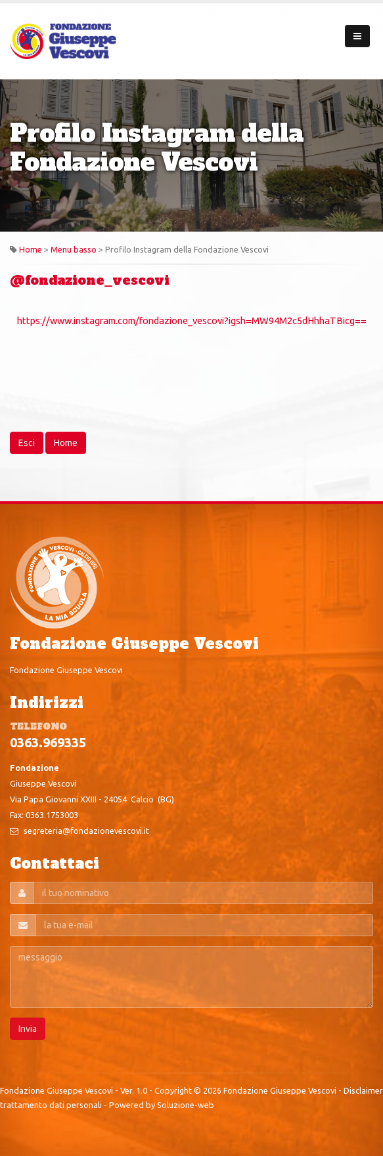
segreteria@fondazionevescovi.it (86, 830)
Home (30, 249)
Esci (26, 443)
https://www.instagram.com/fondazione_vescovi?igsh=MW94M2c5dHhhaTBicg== (192, 320)
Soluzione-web (185, 1104)
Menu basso (74, 249)
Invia (27, 1028)
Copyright (173, 1090)
